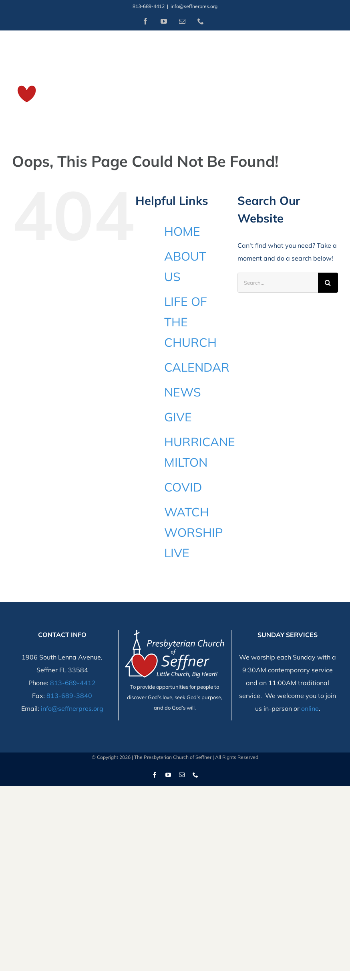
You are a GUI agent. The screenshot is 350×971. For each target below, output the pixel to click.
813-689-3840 (69, 696)
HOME (182, 231)
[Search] (328, 283)
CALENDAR (196, 367)
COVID (183, 487)
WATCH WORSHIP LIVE (193, 532)
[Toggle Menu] (332, 78)
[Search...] (277, 283)
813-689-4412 (73, 683)
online (310, 708)
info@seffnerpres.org (194, 6)
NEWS (182, 392)
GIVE (178, 417)
